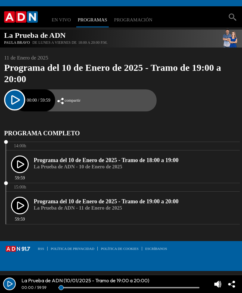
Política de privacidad (72, 249)
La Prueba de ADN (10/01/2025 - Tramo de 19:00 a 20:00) (85, 280)
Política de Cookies (119, 249)
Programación (133, 20)
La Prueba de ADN (35, 35)
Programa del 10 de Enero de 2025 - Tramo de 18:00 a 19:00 (106, 160)
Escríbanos (156, 249)
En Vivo (61, 20)
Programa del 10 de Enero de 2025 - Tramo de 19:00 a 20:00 (106, 201)
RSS (41, 249)
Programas (92, 20)
